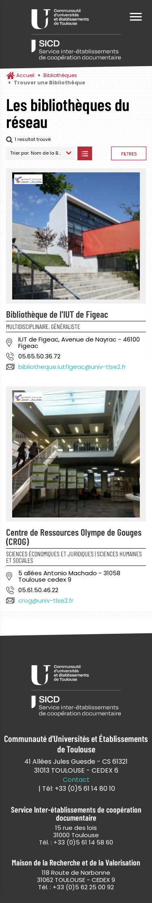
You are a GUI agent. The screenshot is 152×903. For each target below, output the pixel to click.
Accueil (25, 75)
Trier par (19, 153)
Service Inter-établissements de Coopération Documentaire (76, 35)
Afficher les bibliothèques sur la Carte (101, 153)
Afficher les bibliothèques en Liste (84, 153)
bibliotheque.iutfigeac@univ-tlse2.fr (72, 366)
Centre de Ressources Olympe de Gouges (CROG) (73, 536)
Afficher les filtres (128, 153)
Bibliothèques (60, 75)
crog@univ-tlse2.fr (45, 600)
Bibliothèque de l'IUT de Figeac (57, 314)
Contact (76, 779)
